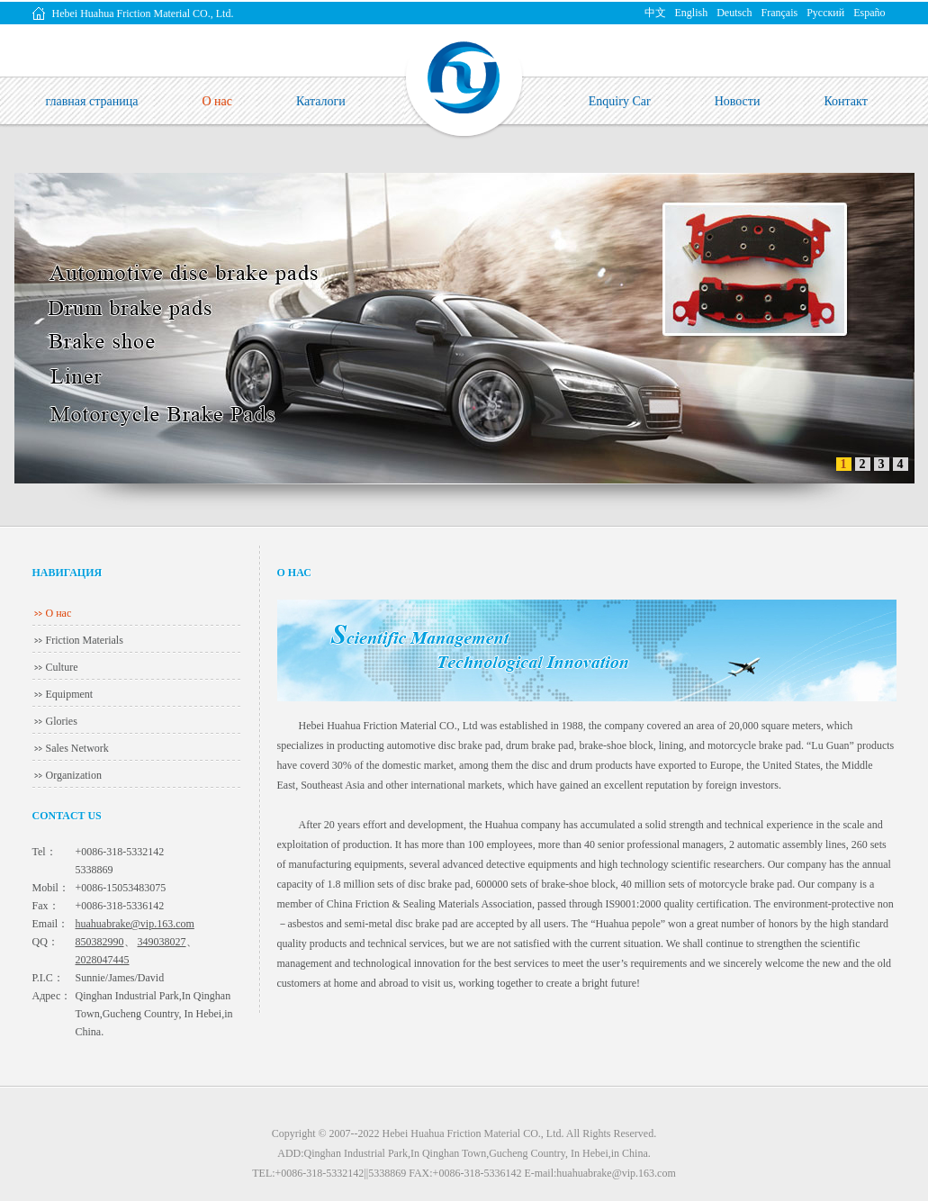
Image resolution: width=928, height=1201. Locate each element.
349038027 (162, 941)
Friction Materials (84, 640)
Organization (74, 775)
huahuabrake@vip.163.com (135, 923)
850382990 (100, 941)
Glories (61, 721)
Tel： (44, 851)
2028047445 (103, 959)
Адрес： (52, 995)
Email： (50, 923)
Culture (62, 667)
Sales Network (77, 748)
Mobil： (50, 887)
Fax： (45, 905)
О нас (59, 613)
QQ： (45, 941)
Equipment (70, 694)
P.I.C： (48, 977)
